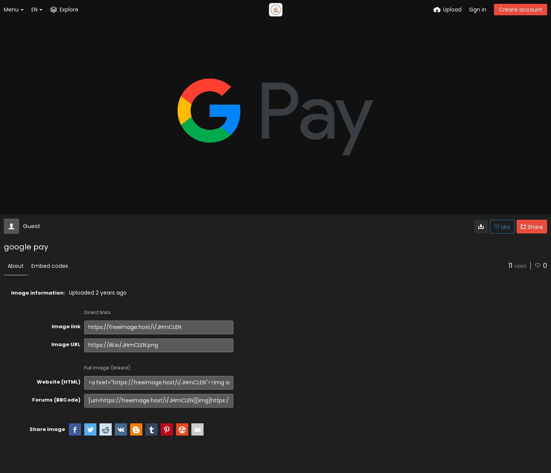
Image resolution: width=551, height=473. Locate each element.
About (16, 266)
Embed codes (49, 266)
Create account (520, 9)
